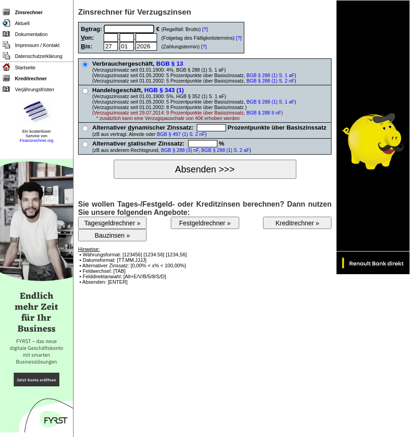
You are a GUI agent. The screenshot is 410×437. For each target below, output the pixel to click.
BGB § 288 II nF (264, 112)
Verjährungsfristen (34, 89)
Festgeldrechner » (205, 223)
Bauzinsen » (112, 235)
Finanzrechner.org (36, 140)
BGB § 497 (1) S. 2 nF (181, 134)
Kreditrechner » (297, 223)
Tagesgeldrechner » (112, 223)
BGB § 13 (169, 63)
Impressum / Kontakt (37, 45)
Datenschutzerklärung (39, 56)
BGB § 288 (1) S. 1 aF (270, 75)
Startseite (25, 67)
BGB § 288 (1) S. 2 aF (225, 150)
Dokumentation (31, 34)
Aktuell (22, 23)
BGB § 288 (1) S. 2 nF (270, 80)
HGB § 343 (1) (164, 90)
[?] (205, 29)
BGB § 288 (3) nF (179, 150)
